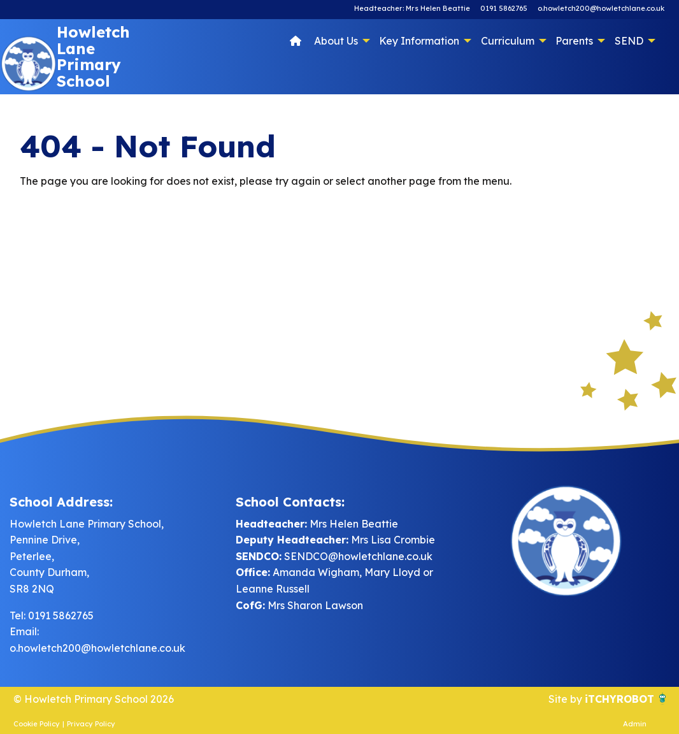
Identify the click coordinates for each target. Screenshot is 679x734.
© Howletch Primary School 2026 (93, 699)
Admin (635, 723)
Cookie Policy (36, 723)
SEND (629, 40)
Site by (566, 699)
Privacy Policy (91, 723)
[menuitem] (296, 40)
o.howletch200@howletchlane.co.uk (601, 8)
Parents (574, 40)
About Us (336, 40)
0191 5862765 (503, 8)
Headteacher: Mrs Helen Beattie (412, 8)
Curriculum (507, 40)
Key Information (419, 40)
